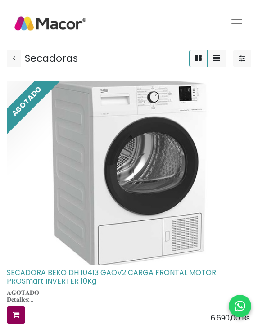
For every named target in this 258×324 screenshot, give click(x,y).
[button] (16, 315)
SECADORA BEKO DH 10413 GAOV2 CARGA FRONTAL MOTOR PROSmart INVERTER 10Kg (111, 276)
